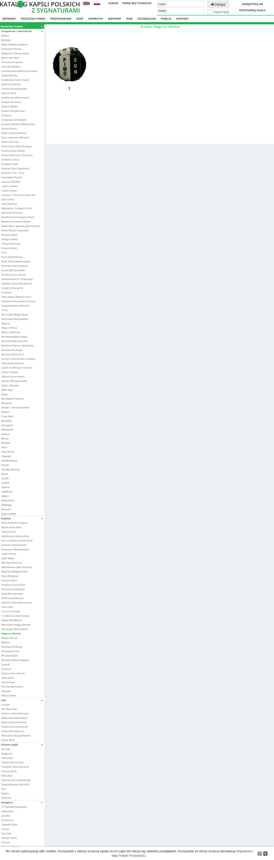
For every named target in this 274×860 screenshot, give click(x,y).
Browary (9, 19)
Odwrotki (95, 19)
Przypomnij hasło (252, 10)
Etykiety (22, 518)
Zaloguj (218, 4)
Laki (22, 700)
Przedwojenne (60, 19)
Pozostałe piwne (33, 19)
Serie (80, 19)
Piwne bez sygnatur (136, 3)
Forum (113, 3)
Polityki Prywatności (132, 855)
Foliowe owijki (22, 744)
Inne (129, 19)
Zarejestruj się (252, 4)
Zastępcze (22, 802)
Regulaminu (244, 851)
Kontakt (182, 19)
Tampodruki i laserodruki (22, 31)
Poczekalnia (146, 19)
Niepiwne (114, 19)
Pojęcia (166, 19)
